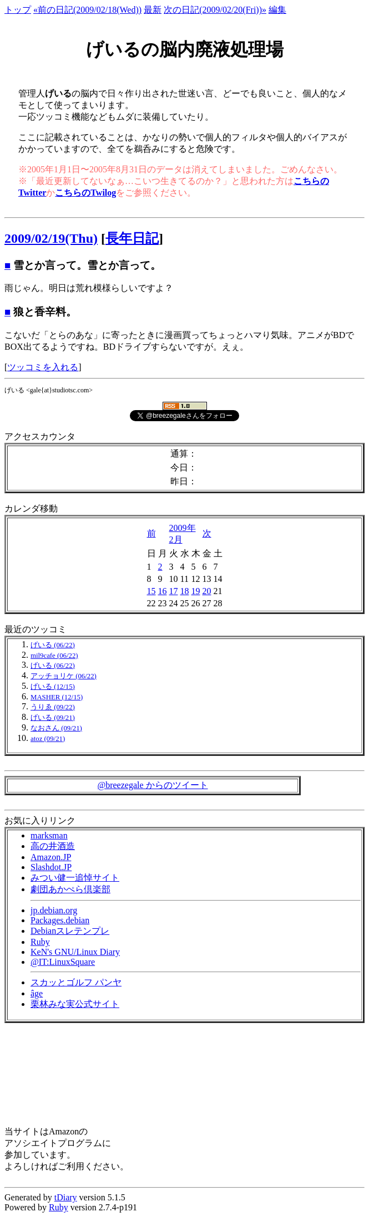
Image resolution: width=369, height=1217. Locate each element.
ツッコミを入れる (42, 367)
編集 (277, 9)
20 (207, 591)
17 (173, 591)
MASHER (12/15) (57, 697)
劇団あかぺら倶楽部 (70, 889)
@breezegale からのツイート (152, 785)
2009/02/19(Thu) (51, 238)
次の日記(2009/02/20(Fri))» (215, 9)
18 (184, 591)
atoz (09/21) (48, 739)
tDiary (65, 1197)
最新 (152, 9)
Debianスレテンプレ (70, 930)
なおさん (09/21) (56, 728)
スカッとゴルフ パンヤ (76, 982)
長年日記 (132, 238)
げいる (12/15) (53, 687)
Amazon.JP (51, 857)
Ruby (40, 942)
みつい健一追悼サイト (75, 877)
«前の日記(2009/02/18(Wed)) (87, 9)
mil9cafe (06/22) (54, 655)
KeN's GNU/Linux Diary (75, 952)
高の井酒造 (53, 846)
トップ (17, 9)
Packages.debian (60, 920)
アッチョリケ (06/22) (64, 676)
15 (151, 591)
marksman (49, 835)
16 (162, 591)
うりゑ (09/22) (53, 707)
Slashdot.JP (51, 867)
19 (195, 591)
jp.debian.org (54, 910)
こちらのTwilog (85, 192)
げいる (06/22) (53, 645)
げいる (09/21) (53, 718)
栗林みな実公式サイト (75, 1004)
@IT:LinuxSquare (63, 962)
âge (37, 993)
